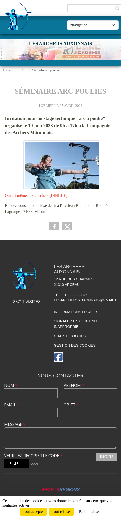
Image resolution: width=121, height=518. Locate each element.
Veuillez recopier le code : (34, 455)
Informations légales (76, 312)
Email (11, 405)
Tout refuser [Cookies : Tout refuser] (61, 511)
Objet (71, 405)
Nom (10, 385)
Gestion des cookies (75, 345)
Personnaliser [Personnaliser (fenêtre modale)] (89, 511)
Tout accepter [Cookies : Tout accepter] (33, 511)
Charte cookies (70, 336)
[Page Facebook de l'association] (58, 357)
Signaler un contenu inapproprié (75, 324)
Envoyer (106, 456)
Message (14, 424)
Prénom (74, 385)
